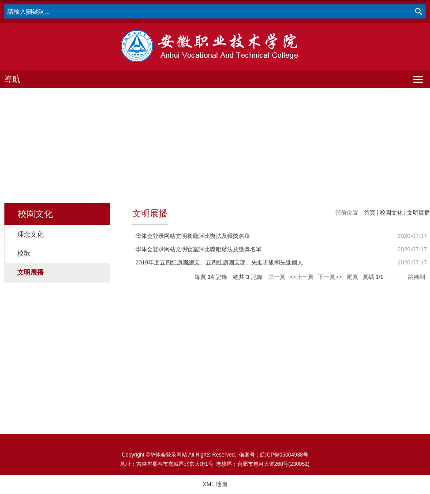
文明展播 (418, 212)
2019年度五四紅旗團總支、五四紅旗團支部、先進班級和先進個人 (219, 262)
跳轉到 (417, 277)
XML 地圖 (215, 484)
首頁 (369, 212)
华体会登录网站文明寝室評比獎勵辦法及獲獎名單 (198, 249)
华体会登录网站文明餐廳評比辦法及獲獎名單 (192, 236)
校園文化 (391, 212)
